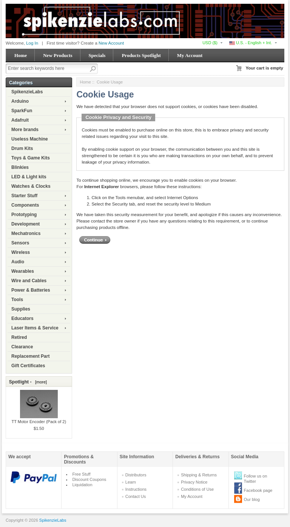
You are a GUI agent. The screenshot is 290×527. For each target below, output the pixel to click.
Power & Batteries (30, 290)
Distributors (136, 475)
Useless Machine (29, 139)
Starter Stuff (24, 195)
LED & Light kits (28, 176)
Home (20, 55)
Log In (32, 43)
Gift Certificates (28, 365)
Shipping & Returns (199, 475)
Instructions (136, 489)
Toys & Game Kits (30, 158)
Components (25, 205)
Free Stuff (81, 474)
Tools (17, 299)
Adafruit (20, 120)
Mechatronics (25, 233)
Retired (19, 337)
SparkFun (21, 110)
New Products (57, 55)
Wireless (20, 252)
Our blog (252, 499)
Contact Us (135, 496)
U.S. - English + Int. (250, 42)
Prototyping (24, 214)
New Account (111, 43)
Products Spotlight (141, 55)
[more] (40, 382)
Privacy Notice (194, 482)
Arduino (20, 101)
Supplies (20, 309)
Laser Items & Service (35, 328)
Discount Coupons (89, 479)
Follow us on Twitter (255, 479)
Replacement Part (30, 356)
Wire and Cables (28, 280)
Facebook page (258, 490)
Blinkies (20, 167)
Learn (130, 482)
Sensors (20, 243)
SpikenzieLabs (27, 91)
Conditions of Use (197, 489)
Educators (22, 318)
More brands (25, 129)
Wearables (22, 271)
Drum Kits (22, 148)
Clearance (22, 346)
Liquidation (82, 484)
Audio (17, 261)
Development (25, 224)
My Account (190, 55)
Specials (97, 55)
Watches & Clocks (31, 186)
